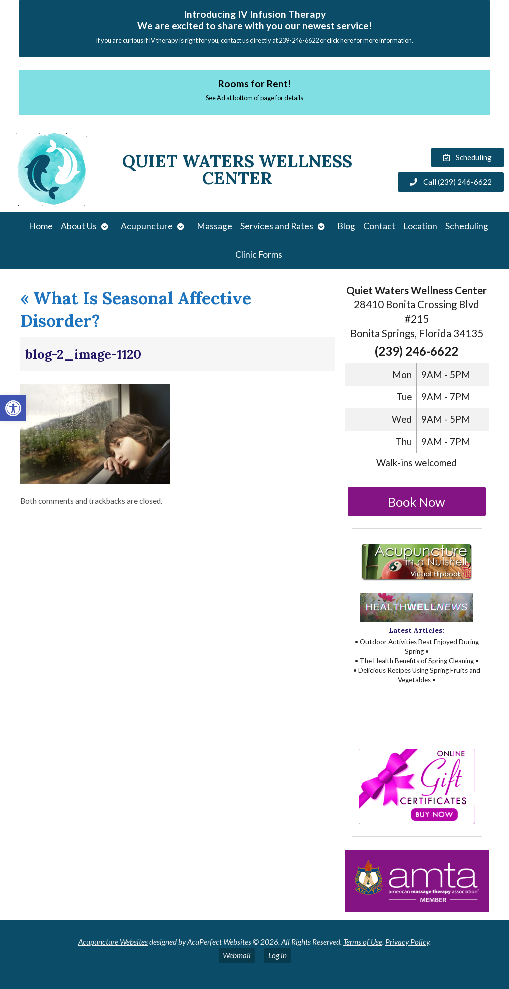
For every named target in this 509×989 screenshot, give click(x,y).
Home (41, 226)
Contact (379, 226)
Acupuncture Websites (113, 941)
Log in (277, 955)
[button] (13, 408)
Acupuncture (147, 226)
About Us (79, 226)
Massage (214, 226)
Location (420, 226)
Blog (346, 226)
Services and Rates (276, 226)
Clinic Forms (258, 254)
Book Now (416, 501)
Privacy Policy (407, 941)
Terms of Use (362, 941)
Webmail (237, 955)
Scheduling (466, 226)
